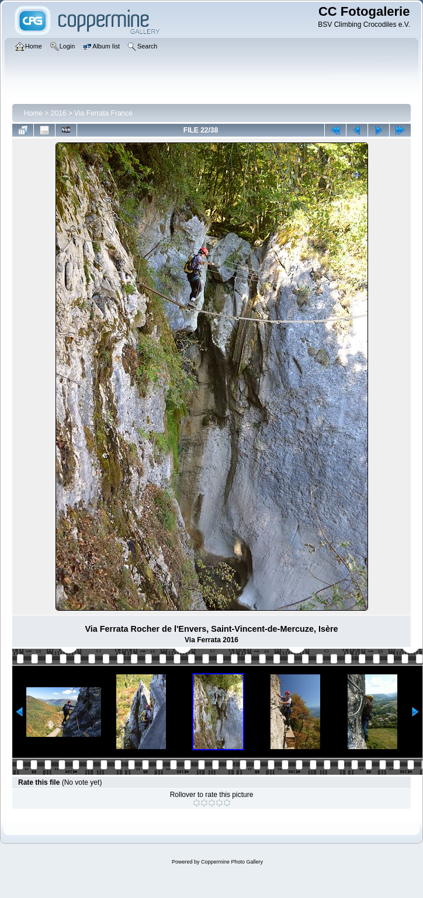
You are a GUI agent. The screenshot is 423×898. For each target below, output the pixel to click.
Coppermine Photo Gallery (232, 862)
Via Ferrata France (103, 113)
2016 (59, 113)
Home (33, 113)
